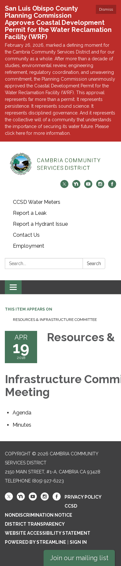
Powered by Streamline (35, 542)
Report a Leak (29, 213)
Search (94, 263)
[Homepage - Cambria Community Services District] (60, 164)
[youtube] (88, 186)
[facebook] (112, 186)
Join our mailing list (79, 558)
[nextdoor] (76, 186)
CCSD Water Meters (36, 202)
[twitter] (64, 186)
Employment (28, 246)
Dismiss (106, 9)
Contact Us (26, 235)
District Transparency (35, 524)
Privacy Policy (83, 497)
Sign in (78, 542)
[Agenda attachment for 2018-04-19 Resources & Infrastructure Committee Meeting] (22, 413)
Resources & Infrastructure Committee (55, 319)
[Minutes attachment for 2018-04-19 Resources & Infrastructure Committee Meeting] (22, 425)
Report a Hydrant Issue (40, 224)
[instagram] (100, 186)
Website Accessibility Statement (47, 533)
